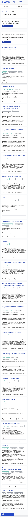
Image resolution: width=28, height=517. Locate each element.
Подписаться (6, 41)
